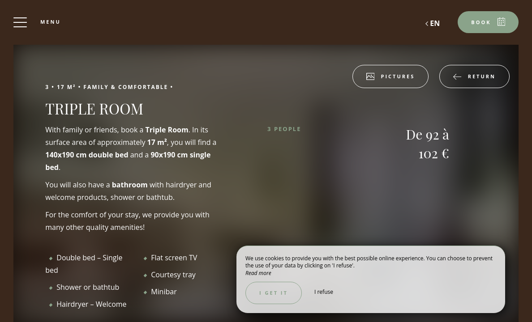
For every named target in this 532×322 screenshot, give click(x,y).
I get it (273, 292)
